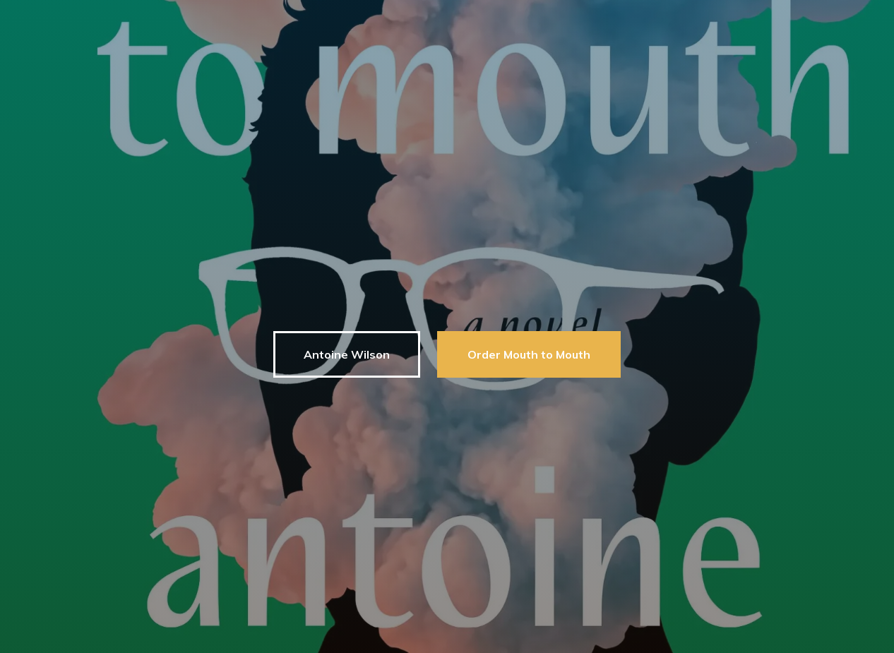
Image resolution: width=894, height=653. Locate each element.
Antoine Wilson (347, 354)
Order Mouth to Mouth (528, 354)
